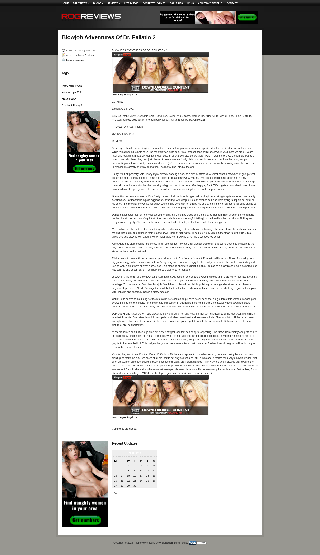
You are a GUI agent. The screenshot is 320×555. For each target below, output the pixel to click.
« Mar (115, 493)
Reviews (113, 3)
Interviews (131, 3)
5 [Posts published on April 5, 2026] (154, 465)
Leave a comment (75, 60)
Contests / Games (154, 3)
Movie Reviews (86, 55)
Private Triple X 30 (72, 92)
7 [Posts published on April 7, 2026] (122, 470)
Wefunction (166, 542)
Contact (232, 3)
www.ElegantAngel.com (125, 94)
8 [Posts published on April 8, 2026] (128, 470)
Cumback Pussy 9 (72, 105)
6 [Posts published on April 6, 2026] (115, 470)
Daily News (81, 3)
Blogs (98, 3)
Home (65, 3)
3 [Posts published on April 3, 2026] (141, 465)
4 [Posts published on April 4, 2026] (147, 465)
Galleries (176, 3)
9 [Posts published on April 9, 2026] (135, 470)
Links (190, 3)
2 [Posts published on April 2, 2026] (135, 465)
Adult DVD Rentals (210, 3)
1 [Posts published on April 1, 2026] (128, 465)
